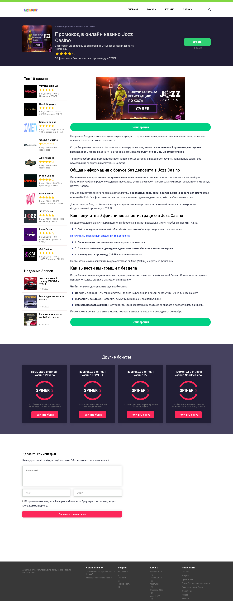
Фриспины (187, 591)
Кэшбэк (185, 595)
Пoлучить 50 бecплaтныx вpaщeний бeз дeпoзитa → (101, 235)
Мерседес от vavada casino (99, 578)
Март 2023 (155, 584)
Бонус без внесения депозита (196, 583)
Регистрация (140, 127)
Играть (197, 41)
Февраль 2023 (156, 590)
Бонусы (152, 9)
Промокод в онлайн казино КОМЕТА (92, 373)
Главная (133, 9)
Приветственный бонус (192, 587)
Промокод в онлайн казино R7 (140, 373)
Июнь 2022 (155, 596)
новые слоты (124, 584)
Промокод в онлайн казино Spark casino (188, 373)
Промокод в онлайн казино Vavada (44, 373)
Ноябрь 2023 (156, 578)
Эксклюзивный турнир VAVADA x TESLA (100, 573)
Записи (187, 9)
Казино (169, 9)
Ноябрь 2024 (156, 572)
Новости (122, 578)
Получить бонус (44, 414)
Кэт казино (123, 572)
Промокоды (187, 579)
